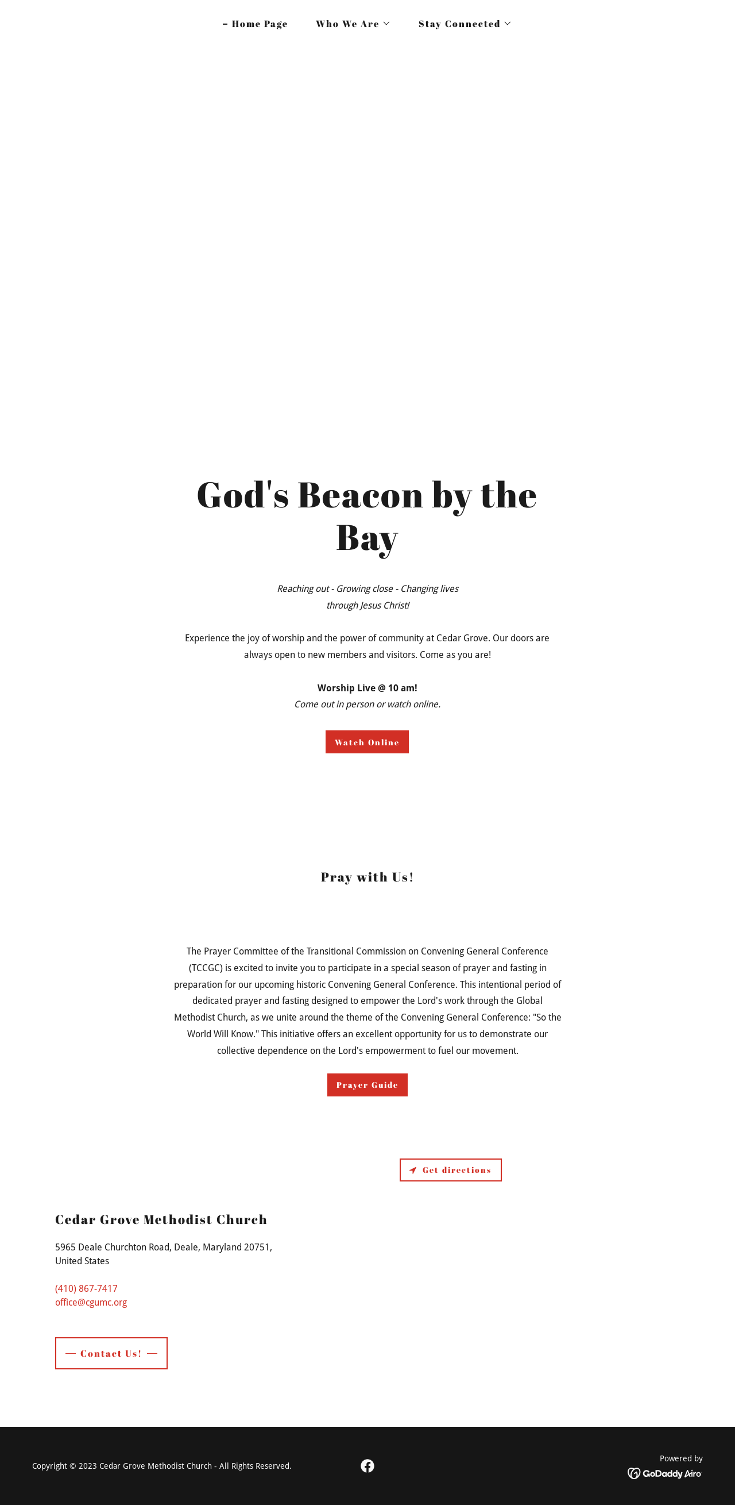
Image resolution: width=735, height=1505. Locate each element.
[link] (367, 1465)
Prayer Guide (367, 1084)
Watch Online (367, 742)
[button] (349, 23)
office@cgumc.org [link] (91, 1302)
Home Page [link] (260, 23)
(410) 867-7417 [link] (86, 1288)
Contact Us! (111, 1353)
